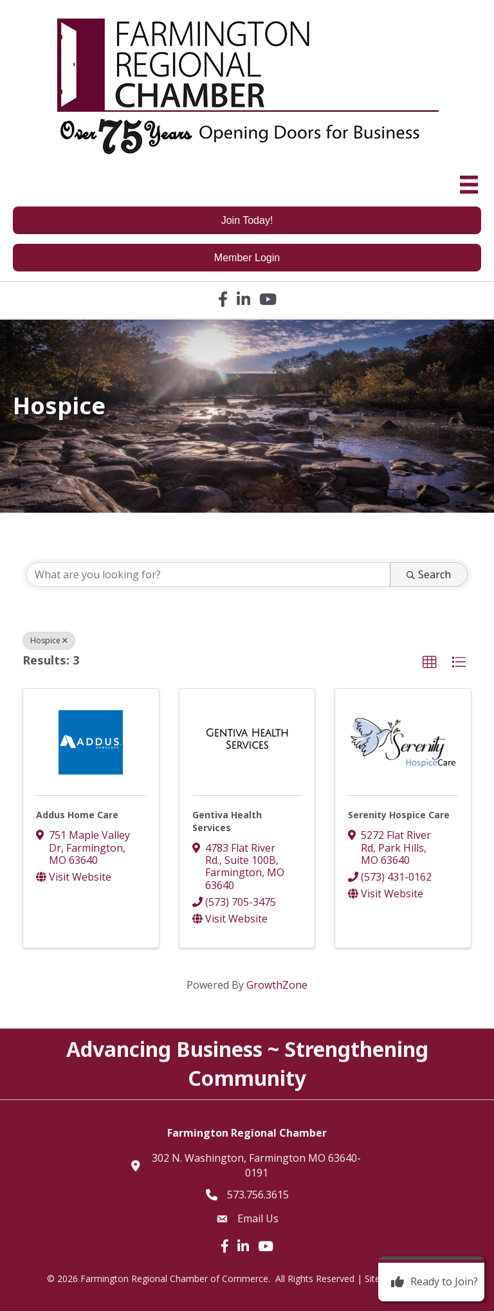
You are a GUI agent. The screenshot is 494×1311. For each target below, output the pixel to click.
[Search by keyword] (208, 574)
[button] (430, 662)
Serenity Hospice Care (399, 815)
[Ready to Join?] (431, 1282)
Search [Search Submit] (429, 574)
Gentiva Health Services (227, 821)
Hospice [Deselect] (49, 640)
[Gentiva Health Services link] (247, 739)
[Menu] (469, 184)
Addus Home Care (77, 815)
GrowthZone (276, 985)
